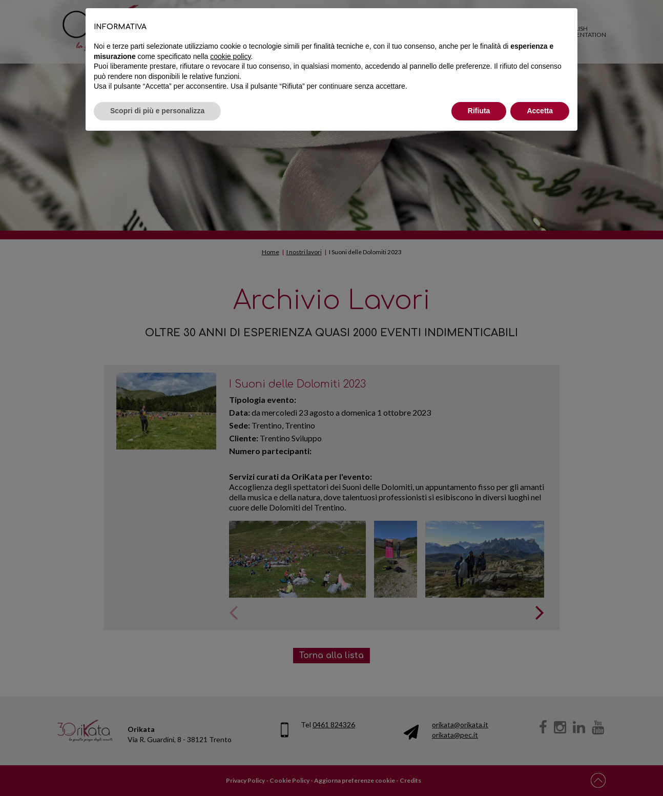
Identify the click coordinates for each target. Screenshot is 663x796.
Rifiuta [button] (479, 111)
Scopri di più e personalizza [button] (157, 111)
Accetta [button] (540, 111)
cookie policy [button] (230, 56)
